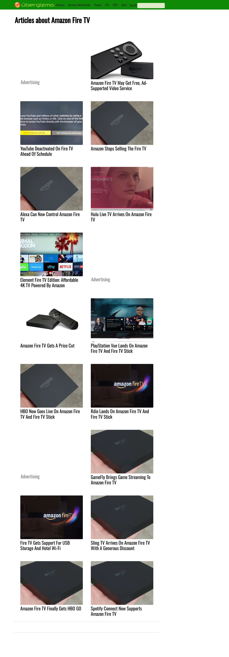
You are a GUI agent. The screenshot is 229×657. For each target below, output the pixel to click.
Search (133, 5)
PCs (107, 5)
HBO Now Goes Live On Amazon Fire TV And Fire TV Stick (50, 414)
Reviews (60, 5)
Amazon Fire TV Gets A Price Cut (47, 345)
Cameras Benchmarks (79, 5)
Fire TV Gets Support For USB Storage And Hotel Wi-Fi (45, 545)
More (124, 5)
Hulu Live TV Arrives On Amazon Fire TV (121, 217)
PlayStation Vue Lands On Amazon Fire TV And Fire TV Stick (119, 348)
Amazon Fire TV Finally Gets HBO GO (50, 608)
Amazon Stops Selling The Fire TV (118, 148)
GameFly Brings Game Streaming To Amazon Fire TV (120, 479)
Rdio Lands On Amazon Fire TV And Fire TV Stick (120, 414)
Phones (97, 5)
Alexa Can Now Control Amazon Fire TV (50, 217)
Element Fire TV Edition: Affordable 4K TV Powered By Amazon (49, 282)
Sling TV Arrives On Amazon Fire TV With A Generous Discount (120, 545)
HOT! (115, 5)
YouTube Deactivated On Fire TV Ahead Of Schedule (46, 151)
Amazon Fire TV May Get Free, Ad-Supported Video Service (119, 85)
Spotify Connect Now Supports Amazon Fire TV (116, 611)
